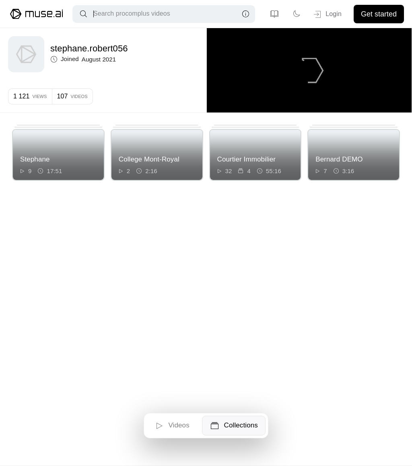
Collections (234, 426)
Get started (379, 14)
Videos (172, 426)
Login (327, 14)
